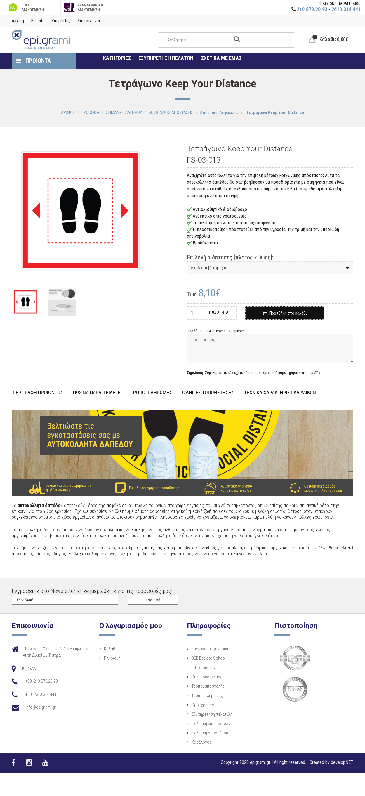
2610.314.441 (346, 9)
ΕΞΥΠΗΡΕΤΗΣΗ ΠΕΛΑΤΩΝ (165, 58)
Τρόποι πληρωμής (200, 695)
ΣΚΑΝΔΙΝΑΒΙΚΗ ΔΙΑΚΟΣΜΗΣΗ (84, 7)
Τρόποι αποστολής (201, 686)
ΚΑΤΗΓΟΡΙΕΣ (117, 58)
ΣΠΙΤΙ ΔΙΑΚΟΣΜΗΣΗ (25, 7)
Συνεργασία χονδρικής (205, 648)
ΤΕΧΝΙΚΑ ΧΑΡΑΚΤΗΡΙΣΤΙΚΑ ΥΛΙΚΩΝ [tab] (280, 393)
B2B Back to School (202, 658)
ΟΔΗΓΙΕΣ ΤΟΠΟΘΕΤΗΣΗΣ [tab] (208, 393)
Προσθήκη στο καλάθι (285, 313)
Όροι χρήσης (196, 704)
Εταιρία (37, 20)
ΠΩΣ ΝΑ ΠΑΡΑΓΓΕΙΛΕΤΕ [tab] (97, 393)
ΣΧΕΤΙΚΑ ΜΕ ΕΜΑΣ (221, 58)
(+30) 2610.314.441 (40, 694)
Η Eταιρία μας (197, 667)
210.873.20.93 (312, 9)
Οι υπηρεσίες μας (200, 676)
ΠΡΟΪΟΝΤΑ (33, 60)
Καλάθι (106, 648)
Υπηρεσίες (61, 20)
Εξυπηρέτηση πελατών (205, 714)
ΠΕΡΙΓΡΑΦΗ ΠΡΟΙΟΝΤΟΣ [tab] (38, 393)
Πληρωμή (108, 658)
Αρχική (18, 20)
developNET (342, 762)
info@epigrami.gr (41, 707)
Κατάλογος (195, 742)
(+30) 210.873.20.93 (41, 681)
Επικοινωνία (89, 20)
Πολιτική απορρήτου (203, 733)
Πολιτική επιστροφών (204, 723)
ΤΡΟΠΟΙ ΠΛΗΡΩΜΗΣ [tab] (151, 393)
